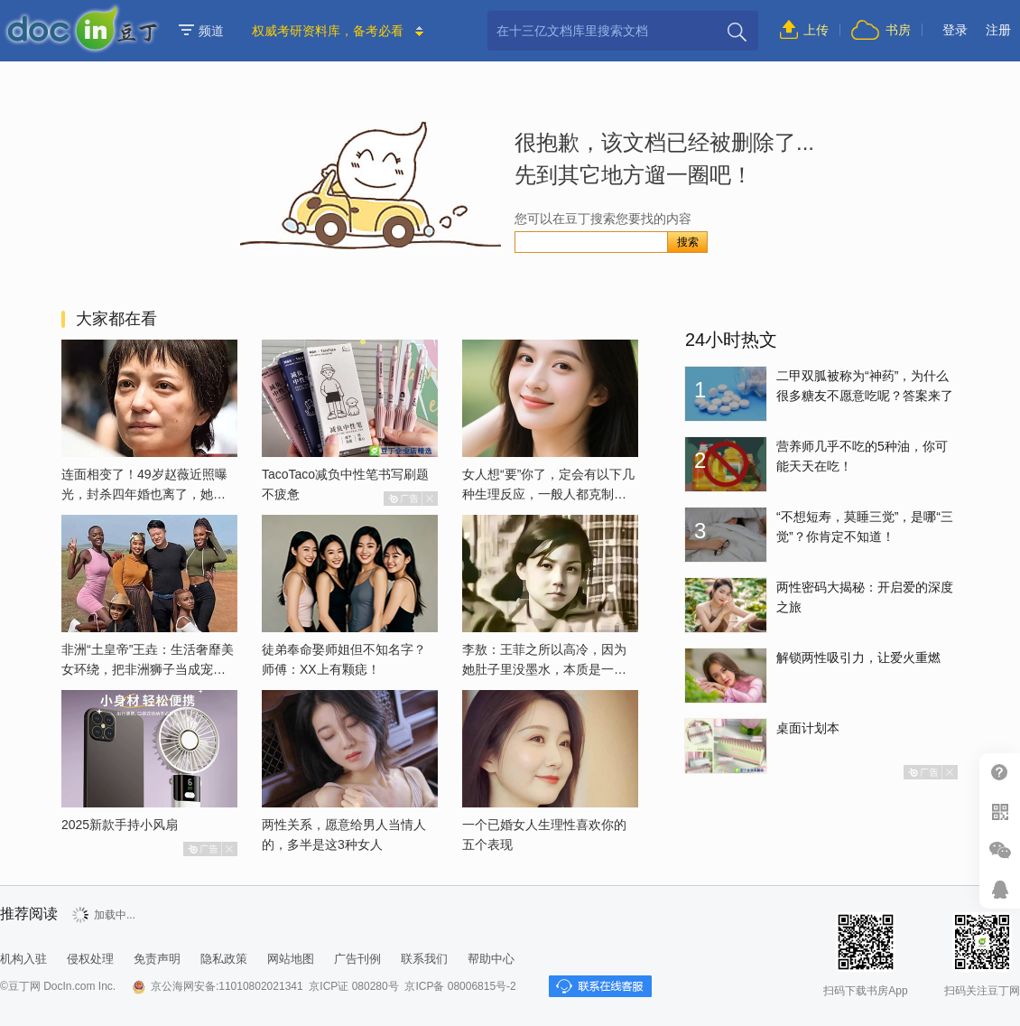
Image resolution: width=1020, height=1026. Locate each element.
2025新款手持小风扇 (119, 824)
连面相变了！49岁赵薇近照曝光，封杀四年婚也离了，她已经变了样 (144, 494)
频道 (201, 30)
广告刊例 (357, 958)
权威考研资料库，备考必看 (327, 30)
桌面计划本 (807, 728)
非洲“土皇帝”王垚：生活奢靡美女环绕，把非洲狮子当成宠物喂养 (147, 669)
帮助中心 (999, 772)
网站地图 (290, 958)
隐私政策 (223, 958)
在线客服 (999, 889)
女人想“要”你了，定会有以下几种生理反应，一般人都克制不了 (548, 494)
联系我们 (424, 958)
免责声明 (157, 958)
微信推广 (999, 850)
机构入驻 (23, 958)
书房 (898, 30)
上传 (816, 30)
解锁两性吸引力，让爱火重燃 (858, 657)
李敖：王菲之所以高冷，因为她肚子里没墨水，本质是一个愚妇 (544, 669)
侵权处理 (90, 958)
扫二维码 (999, 811)
